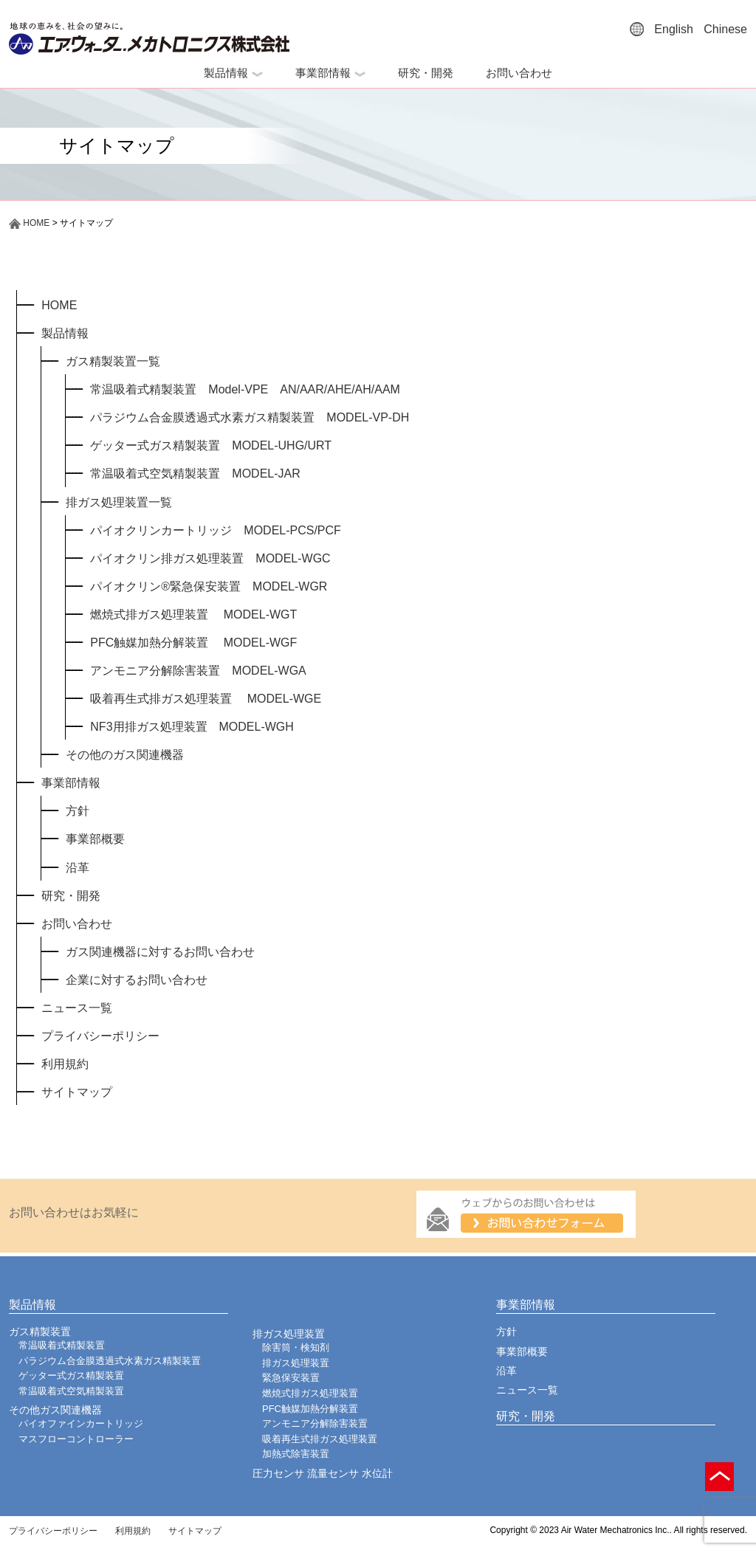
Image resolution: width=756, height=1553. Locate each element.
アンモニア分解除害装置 (315, 1423)
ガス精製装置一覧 (113, 361)
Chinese (725, 29)
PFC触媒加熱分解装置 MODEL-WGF (193, 642)
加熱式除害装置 (295, 1453)
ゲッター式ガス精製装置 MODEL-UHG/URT (210, 445)
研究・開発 (425, 72)
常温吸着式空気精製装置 (71, 1391)
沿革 (77, 867)
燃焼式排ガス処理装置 (310, 1393)
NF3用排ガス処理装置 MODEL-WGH (192, 726)
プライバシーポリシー (100, 1036)
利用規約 (65, 1064)
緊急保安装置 (291, 1377)
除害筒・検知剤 (295, 1347)
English (673, 29)
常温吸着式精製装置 (61, 1345)
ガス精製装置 (40, 1331)
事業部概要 (95, 839)
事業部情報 (330, 72)
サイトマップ (76, 1092)
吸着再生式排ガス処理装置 (319, 1438)
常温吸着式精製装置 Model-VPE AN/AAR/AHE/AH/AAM (245, 389)
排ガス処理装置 (288, 1334)
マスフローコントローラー (76, 1438)
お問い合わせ (519, 72)
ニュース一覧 (76, 1008)
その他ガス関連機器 (55, 1410)
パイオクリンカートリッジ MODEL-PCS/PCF (215, 530)
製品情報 (233, 72)
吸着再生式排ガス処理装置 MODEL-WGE (205, 698)
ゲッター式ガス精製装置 (71, 1375)
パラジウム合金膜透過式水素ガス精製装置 (109, 1360)
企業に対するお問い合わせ (136, 980)
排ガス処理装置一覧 (119, 502)
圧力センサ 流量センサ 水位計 (322, 1473)
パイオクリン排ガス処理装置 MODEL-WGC (210, 558)
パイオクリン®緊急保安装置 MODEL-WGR (208, 586)
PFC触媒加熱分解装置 (310, 1408)
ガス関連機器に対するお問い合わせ (160, 952)
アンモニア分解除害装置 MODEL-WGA (198, 670)
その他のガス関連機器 (125, 754)
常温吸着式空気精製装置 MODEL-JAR (195, 473)
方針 (77, 811)
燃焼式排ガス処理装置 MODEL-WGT (193, 614)
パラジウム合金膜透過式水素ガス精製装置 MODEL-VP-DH (249, 417)
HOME (29, 223)
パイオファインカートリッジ (80, 1423)
